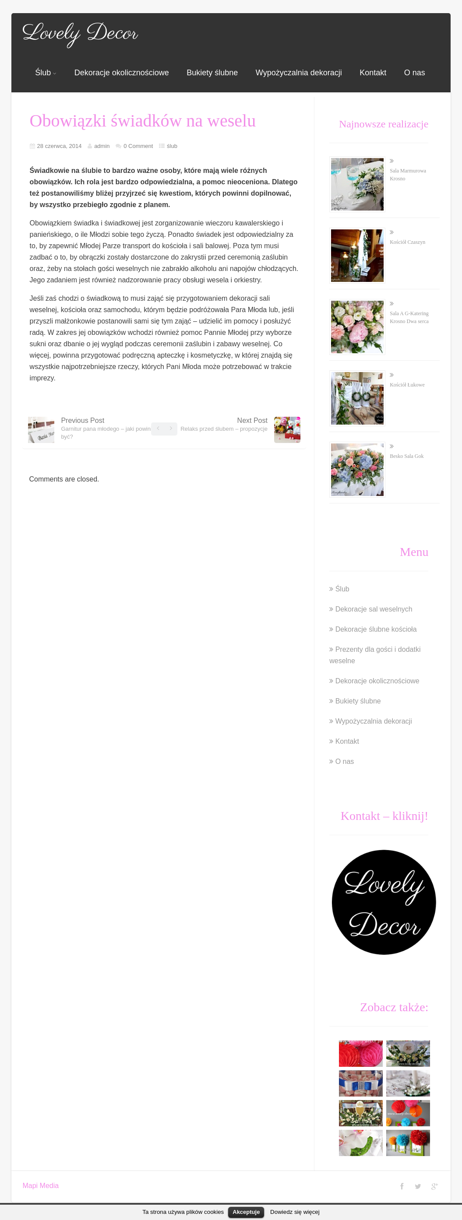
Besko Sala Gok (406, 456)
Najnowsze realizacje (384, 124)
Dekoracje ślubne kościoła (376, 629)
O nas (414, 72)
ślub (172, 146)
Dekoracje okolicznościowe (121, 72)
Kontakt (373, 72)
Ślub (45, 72)
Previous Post (109, 428)
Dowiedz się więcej (295, 1212)
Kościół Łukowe (407, 385)
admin (101, 146)
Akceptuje (246, 1212)
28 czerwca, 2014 (59, 146)
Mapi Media (40, 1185)
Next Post (224, 424)
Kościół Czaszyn (407, 242)
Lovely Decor (80, 33)
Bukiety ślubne (212, 72)
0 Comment (138, 146)
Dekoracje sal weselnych (374, 609)
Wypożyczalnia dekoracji (299, 72)
